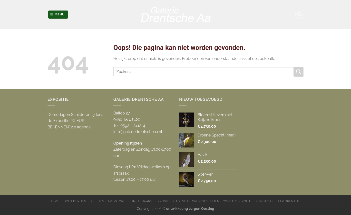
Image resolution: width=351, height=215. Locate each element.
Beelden (97, 201)
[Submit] (298, 71)
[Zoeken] (299, 15)
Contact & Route (238, 201)
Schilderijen (75, 201)
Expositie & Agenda (172, 201)
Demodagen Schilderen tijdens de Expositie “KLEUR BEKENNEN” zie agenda (75, 120)
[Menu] (58, 15)
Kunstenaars (140, 201)
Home (56, 201)
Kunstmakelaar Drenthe (278, 201)
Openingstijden (206, 201)
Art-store (117, 201)
